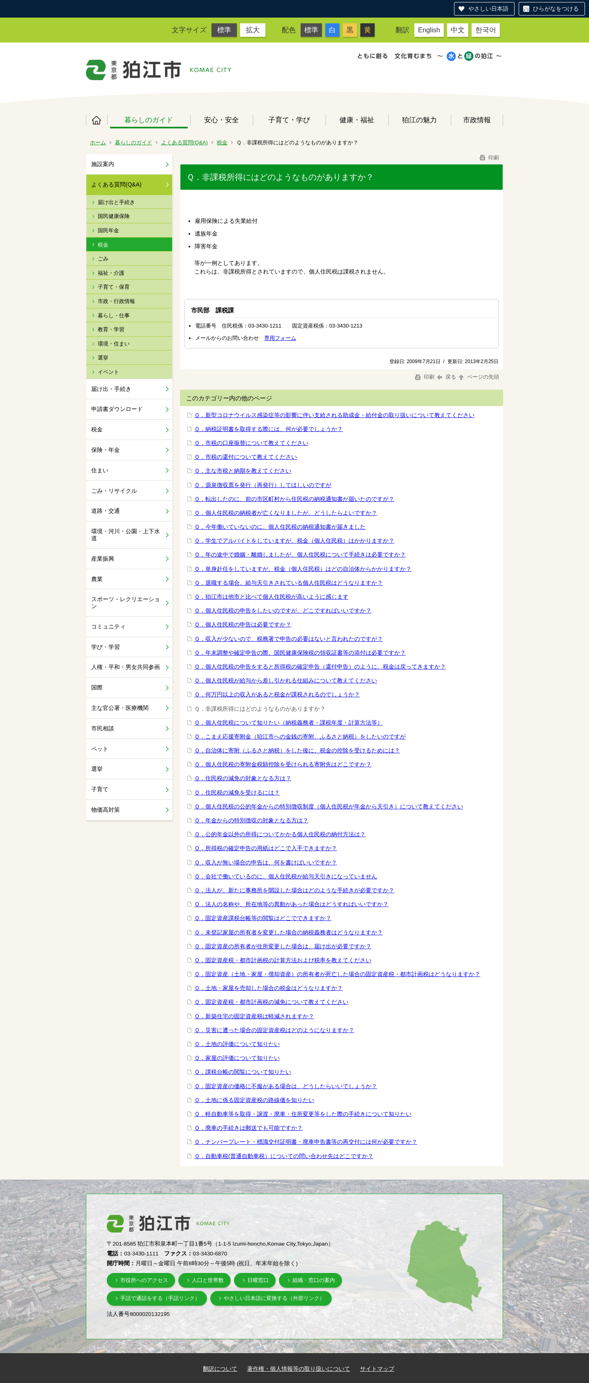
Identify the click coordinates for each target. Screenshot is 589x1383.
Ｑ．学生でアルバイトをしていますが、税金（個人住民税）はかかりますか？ (294, 540)
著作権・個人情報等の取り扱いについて (298, 1368)
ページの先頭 (478, 377)
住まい (99, 470)
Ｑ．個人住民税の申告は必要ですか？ (242, 624)
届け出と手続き (116, 202)
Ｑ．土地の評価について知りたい (237, 1044)
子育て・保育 (114, 287)
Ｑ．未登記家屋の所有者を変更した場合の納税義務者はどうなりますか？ (288, 932)
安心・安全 (221, 119)
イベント (108, 372)
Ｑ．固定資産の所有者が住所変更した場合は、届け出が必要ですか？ (282, 946)
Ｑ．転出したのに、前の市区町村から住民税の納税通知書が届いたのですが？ (294, 499)
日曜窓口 (258, 1280)
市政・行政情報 (116, 301)
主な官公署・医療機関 (119, 708)
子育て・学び (289, 119)
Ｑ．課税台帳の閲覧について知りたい (242, 1072)
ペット (99, 748)
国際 (97, 687)
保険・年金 (105, 450)
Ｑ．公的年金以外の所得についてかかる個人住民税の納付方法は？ (280, 834)
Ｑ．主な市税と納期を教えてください (242, 470)
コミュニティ (108, 626)
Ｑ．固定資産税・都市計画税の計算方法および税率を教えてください (282, 960)
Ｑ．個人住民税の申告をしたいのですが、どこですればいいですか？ (282, 610)
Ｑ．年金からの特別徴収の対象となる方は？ (251, 820)
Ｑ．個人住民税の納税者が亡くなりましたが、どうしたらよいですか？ (285, 513)
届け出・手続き (111, 389)
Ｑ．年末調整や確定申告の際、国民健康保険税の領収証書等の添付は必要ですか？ (300, 652)
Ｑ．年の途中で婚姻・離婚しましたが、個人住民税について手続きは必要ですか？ (300, 554)
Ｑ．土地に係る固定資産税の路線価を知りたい (254, 1100)
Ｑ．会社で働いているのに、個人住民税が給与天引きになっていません (285, 876)
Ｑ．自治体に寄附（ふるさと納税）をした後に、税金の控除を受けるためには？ (297, 750)
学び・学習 (105, 647)
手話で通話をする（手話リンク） (160, 1298)
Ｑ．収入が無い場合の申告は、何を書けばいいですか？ (265, 862)
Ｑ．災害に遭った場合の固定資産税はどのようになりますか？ (274, 1030)
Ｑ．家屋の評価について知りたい (237, 1058)
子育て (99, 789)
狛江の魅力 (419, 119)
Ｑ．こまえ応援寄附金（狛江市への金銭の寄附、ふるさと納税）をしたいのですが (300, 736)
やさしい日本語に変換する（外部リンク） (274, 1298)
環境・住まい (114, 344)
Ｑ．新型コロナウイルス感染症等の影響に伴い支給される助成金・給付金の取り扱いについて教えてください (334, 415)
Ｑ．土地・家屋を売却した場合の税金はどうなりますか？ (268, 988)
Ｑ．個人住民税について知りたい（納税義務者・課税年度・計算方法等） (288, 722)
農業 (97, 579)
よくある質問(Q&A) (184, 142)
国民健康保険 (114, 216)
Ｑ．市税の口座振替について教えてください (251, 443)
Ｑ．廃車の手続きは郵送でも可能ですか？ (248, 1128)
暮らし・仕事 (114, 315)
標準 (224, 30)
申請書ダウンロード (117, 409)
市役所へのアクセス (144, 1280)
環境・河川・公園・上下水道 (125, 534)
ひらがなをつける (556, 8)
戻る (446, 377)
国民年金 (108, 230)
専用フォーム (280, 338)
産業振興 (102, 558)
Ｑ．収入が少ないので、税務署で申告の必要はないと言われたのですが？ (288, 638)
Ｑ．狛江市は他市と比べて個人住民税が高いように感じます (271, 596)
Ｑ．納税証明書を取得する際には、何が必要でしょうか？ (268, 429)
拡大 (253, 30)
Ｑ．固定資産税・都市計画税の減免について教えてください (271, 1002)
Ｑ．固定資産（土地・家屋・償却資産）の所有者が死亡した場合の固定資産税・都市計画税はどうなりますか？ (337, 974)
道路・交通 (105, 510)
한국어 (485, 30)
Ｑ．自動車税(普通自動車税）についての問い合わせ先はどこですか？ (283, 1156)
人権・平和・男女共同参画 (125, 667)
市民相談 (102, 728)
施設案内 (102, 164)
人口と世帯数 (208, 1280)
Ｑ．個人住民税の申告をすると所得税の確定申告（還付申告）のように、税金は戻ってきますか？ (320, 666)
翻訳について (220, 1368)
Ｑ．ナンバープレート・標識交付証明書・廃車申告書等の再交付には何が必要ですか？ (305, 1141)
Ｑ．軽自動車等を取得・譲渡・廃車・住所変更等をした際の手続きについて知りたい (302, 1114)
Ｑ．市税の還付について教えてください (245, 457)
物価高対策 (105, 809)
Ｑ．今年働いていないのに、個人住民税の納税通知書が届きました (280, 526)
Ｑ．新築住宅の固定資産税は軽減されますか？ (254, 1016)
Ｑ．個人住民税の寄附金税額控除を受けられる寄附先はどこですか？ (282, 764)
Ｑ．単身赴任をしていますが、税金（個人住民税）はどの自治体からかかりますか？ (302, 569)
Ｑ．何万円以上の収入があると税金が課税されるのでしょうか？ (277, 694)
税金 (222, 142)
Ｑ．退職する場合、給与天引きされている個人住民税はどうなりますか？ (288, 582)
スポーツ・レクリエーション (125, 602)
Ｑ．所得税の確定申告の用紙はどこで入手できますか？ (265, 848)
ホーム (96, 120)
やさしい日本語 (488, 8)
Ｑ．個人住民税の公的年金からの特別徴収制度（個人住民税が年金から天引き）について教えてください (328, 806)
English (429, 30)
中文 (458, 30)
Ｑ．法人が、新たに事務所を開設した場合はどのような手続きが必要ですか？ (294, 890)
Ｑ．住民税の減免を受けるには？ (237, 792)
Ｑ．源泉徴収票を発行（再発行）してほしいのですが (262, 485)
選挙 (103, 358)
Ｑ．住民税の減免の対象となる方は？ (242, 778)
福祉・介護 (111, 273)
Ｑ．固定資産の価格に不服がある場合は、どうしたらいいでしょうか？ (285, 1086)
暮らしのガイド (148, 119)
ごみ (103, 259)
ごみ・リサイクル (114, 490)
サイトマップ (377, 1368)
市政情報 (477, 119)
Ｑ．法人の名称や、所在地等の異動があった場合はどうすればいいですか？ (291, 904)
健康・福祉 (356, 119)
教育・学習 (111, 329)
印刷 (489, 158)
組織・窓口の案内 (313, 1280)
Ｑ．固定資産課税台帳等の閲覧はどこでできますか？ (262, 918)
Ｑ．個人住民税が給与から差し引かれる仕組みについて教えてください (285, 680)
